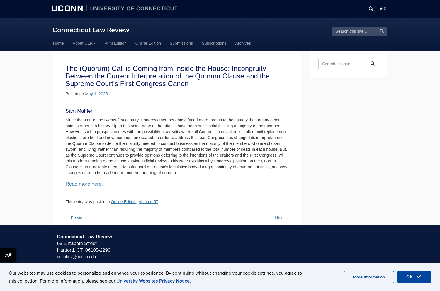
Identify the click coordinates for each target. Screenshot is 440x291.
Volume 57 (148, 201)
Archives (243, 43)
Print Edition (115, 43)
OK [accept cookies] (414, 276)
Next (282, 217)
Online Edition (148, 43)
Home (58, 43)
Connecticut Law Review (90, 30)
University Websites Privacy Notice (153, 281)
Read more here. (84, 184)
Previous (76, 217)
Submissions (181, 43)
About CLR (84, 43)
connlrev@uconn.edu (76, 256)
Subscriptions (214, 43)
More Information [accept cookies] (369, 277)
